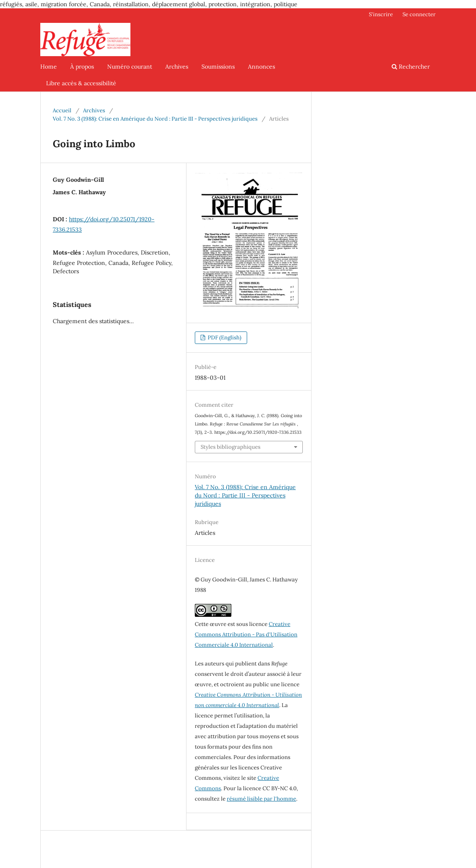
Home (48, 66)
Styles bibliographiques (230, 446)
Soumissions (218, 66)
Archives (176, 66)
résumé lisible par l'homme (261, 798)
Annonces (261, 66)
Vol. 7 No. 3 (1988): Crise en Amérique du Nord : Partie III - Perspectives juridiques (155, 118)
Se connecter (419, 14)
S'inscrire (381, 14)
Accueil (62, 110)
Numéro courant (129, 66)
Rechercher (411, 66)
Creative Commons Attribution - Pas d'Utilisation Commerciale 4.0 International (246, 634)
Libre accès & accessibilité (81, 83)
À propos (82, 66)
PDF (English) (223, 337)
